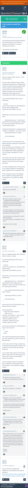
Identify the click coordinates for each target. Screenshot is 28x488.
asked (3, 37)
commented (5, 196)
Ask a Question (11, 19)
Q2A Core (13, 37)
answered (4, 72)
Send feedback (4, 484)
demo (7, 3)
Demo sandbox (12, 484)
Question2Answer (9, 486)
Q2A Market (9, 485)
